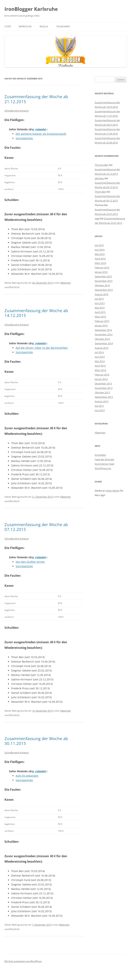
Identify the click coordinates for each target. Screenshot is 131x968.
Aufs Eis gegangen (27, 775)
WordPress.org (103, 468)
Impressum (25, 26)
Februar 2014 (102, 374)
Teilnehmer (63, 26)
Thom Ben (100, 191)
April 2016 (100, 258)
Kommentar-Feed (104, 464)
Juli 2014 (99, 352)
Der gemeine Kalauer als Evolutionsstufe (41, 134)
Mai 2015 (100, 307)
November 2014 (103, 334)
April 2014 (100, 365)
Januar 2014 (101, 379)
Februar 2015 (102, 321)
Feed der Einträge (104, 459)
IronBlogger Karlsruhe (31, 9)
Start (7, 26)
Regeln (44, 26)
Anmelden (100, 455)
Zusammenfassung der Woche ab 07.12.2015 (36, 527)
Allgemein (65, 282)
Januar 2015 (101, 325)
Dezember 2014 (103, 330)
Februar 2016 (102, 267)
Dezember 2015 (103, 276)
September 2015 (104, 289)
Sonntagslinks (24, 138)
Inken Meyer (113, 490)
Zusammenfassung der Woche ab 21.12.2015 (36, 99)
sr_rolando (38, 129)
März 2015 (100, 316)
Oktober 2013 (102, 392)
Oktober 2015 (102, 285)
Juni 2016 (100, 249)
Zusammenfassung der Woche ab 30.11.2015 (36, 741)
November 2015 (103, 281)
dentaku (99, 178)
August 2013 (101, 401)
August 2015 (101, 294)
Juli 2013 (99, 406)
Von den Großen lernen (30, 561)
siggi (97, 218)
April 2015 (100, 312)
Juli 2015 (99, 298)
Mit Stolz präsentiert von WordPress (23, 961)
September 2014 (104, 343)
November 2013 (103, 388)
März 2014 (100, 370)
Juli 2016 (99, 245)
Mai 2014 (100, 361)
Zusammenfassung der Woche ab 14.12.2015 (36, 313)
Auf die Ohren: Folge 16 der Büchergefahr (42, 347)
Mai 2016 (100, 254)
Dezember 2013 (103, 383)
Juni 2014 (100, 356)
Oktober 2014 (102, 339)
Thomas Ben (101, 165)
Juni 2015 (100, 303)
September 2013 (104, 397)
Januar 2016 (101, 272)
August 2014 (101, 347)
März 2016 (100, 263)
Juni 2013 (100, 410)
